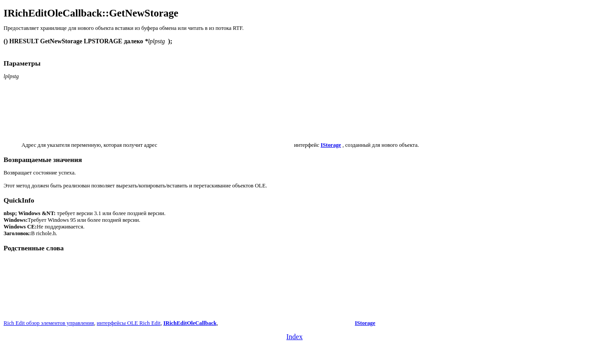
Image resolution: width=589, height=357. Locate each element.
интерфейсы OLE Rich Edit (129, 323)
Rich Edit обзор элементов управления (49, 323)
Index (294, 336)
